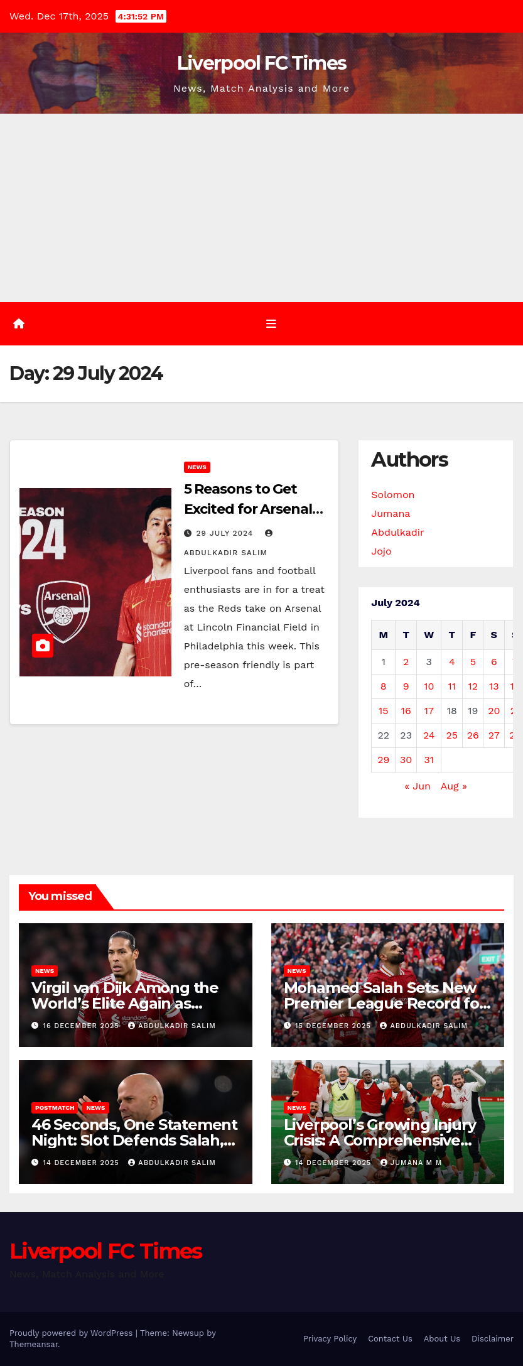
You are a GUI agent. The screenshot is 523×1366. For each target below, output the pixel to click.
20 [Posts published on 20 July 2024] (494, 711)
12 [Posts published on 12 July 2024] (473, 686)
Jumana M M (411, 1163)
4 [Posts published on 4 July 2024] (452, 662)
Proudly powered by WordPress (72, 1333)
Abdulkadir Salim (172, 1026)
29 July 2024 (227, 533)
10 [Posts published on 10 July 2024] (429, 686)
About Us (442, 1338)
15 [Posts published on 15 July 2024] (384, 711)
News (197, 466)
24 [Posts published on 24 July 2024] (429, 735)
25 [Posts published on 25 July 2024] (452, 735)
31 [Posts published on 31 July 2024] (429, 760)
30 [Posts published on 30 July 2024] (406, 760)
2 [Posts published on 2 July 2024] (406, 662)
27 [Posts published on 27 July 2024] (494, 735)
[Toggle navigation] (271, 323)
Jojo (381, 551)
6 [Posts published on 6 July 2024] (494, 662)
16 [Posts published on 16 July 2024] (406, 711)
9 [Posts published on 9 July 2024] (406, 686)
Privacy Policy (330, 1338)
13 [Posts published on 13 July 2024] (494, 686)
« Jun (417, 786)
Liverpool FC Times (261, 63)
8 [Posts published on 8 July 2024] (383, 686)
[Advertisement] (261, 208)
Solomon (392, 495)
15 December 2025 (334, 1026)
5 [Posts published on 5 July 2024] (473, 662)
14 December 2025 (82, 1163)
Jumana (390, 513)
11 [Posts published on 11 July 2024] (452, 686)
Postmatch (54, 1107)
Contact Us (390, 1338)
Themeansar (33, 1344)
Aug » (454, 786)
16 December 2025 (82, 1026)
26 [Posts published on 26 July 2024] (473, 735)
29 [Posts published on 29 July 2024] (383, 760)
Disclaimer (493, 1338)
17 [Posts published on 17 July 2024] (429, 711)
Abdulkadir (397, 532)
